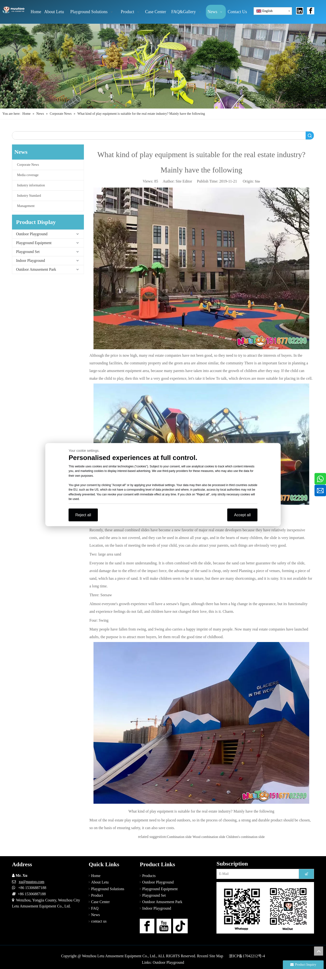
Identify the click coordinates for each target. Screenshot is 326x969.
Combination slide (179, 837)
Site (257, 181)
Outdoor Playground (31, 234)
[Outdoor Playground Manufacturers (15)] (163, 66)
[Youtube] (164, 926)
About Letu (100, 882)
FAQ (95, 908)
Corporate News (28, 164)
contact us (98, 921)
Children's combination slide (245, 837)
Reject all (83, 515)
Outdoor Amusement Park (36, 269)
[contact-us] (265, 908)
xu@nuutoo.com (31, 882)
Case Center (100, 902)
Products (149, 876)
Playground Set (28, 252)
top (318, 951)
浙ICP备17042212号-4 (247, 956)
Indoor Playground (30, 260)
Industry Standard (29, 195)
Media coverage (28, 175)
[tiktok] (180, 926)
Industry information (31, 185)
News (95, 915)
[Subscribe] (306, 874)
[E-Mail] (257, 874)
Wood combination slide (208, 837)
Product (97, 895)
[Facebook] (147, 926)
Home (95, 876)
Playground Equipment (34, 243)
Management (26, 206)
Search (310, 135)
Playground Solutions (107, 889)
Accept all (242, 515)
